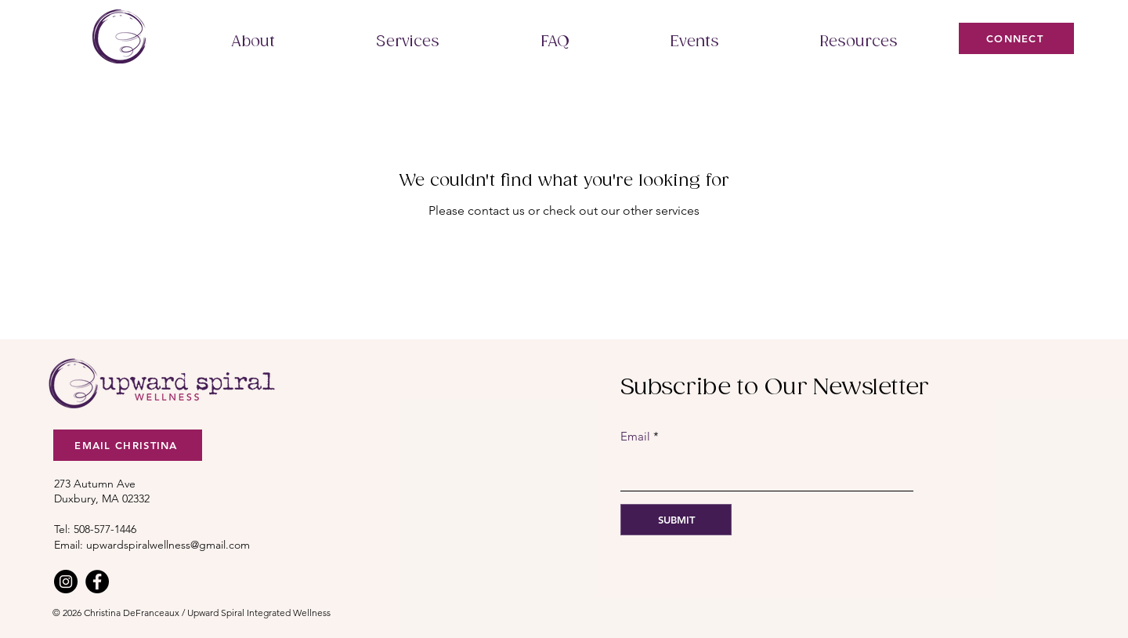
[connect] (1016, 38)
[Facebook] (97, 581)
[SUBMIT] (676, 519)
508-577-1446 (105, 529)
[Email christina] (127, 445)
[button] (252, 42)
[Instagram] (66, 581)
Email (635, 436)
